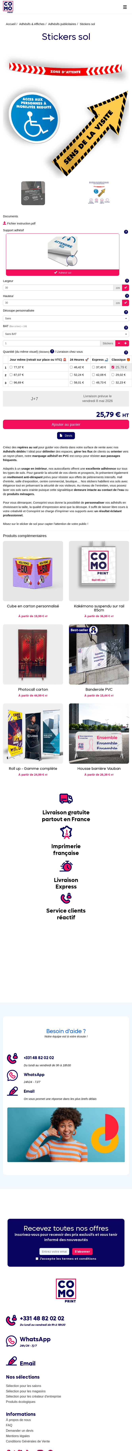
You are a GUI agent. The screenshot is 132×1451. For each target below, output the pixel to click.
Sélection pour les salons (23, 1386)
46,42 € (77, 367)
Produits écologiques (20, 1401)
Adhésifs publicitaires (62, 24)
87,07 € (17, 374)
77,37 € (17, 367)
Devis (66, 435)
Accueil (10, 24)
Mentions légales (18, 1436)
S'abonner (82, 1252)
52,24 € (77, 374)
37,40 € (99, 367)
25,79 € (119, 367)
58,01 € (77, 382)
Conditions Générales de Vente (28, 1441)
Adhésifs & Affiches (32, 24)
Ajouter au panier (66, 424)
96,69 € (17, 382)
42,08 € (99, 374)
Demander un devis (19, 1430)
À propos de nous (18, 1420)
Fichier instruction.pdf (19, 223)
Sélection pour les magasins (26, 1391)
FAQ (9, 1425)
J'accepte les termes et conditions (66, 1259)
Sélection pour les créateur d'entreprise (33, 1396)
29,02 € (118, 374)
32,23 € (118, 382)
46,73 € (99, 382)
